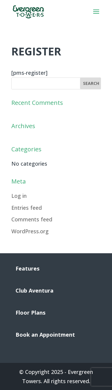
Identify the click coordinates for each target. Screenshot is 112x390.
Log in (19, 195)
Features (27, 268)
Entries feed (26, 207)
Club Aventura (34, 290)
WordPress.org (30, 231)
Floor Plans (30, 312)
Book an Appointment (45, 334)
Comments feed (31, 219)
